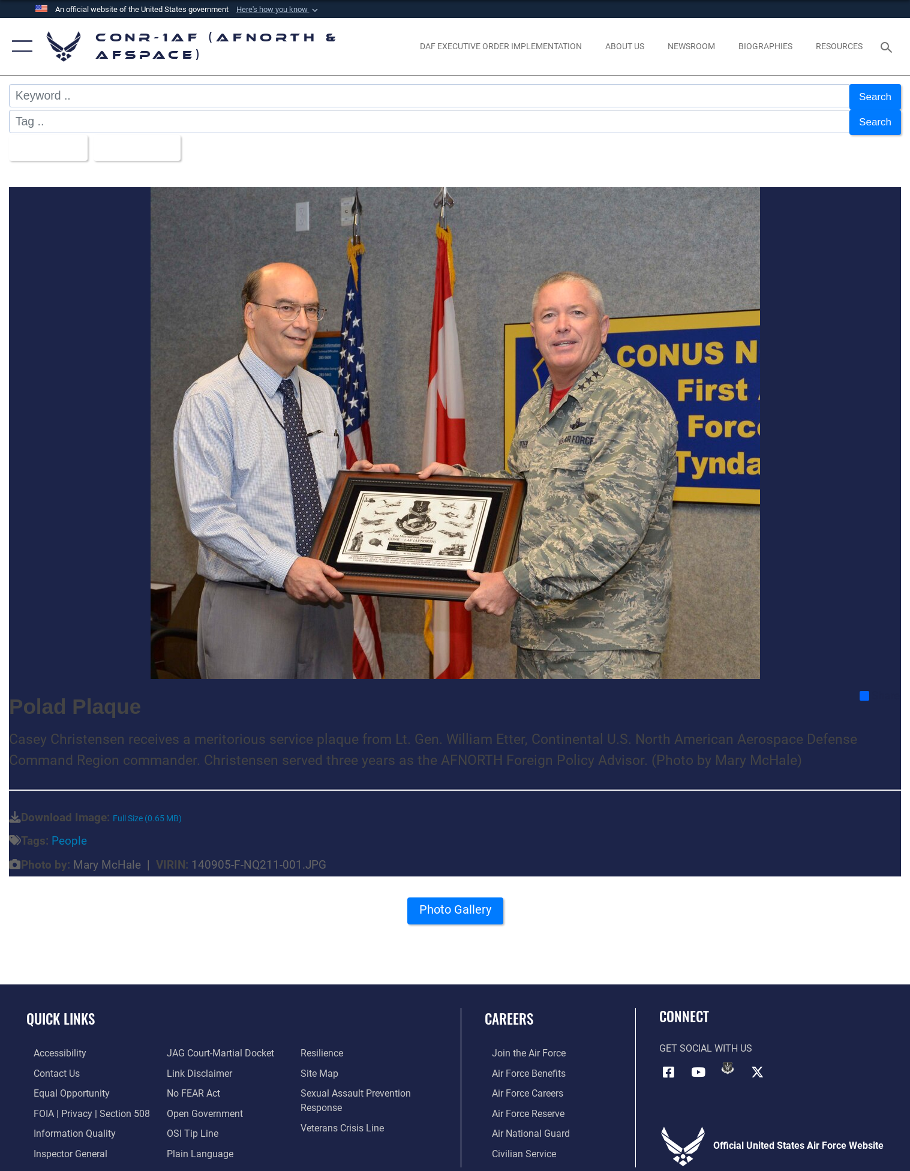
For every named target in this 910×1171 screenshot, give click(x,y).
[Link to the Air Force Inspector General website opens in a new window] (63, 1145)
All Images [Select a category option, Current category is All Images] (47, 142)
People (69, 835)
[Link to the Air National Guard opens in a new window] (524, 1126)
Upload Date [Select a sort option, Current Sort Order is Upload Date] (144, 142)
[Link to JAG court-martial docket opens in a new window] (218, 1046)
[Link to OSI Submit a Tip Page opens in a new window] (190, 1126)
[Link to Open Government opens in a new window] (202, 1106)
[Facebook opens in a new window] (668, 1065)
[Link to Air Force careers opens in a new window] (520, 1086)
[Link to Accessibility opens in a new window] (52, 1046)
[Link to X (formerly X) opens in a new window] (757, 1065)
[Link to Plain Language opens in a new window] (197, 1145)
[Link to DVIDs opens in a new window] (728, 1062)
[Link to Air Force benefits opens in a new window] (521, 1066)
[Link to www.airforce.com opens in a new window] (521, 1046)
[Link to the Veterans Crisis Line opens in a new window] (344, 1120)
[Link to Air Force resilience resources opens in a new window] (323, 1046)
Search (872, 95)
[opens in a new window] (501, 47)
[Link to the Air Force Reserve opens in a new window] (521, 1106)
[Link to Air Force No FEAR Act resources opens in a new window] (191, 1086)
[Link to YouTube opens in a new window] (698, 1065)
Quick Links (60, 1011)
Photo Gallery (455, 906)
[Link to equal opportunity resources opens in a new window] (64, 1086)
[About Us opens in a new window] (625, 47)
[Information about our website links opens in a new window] (197, 1066)
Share (880, 690)
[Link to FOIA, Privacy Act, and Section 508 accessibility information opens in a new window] (84, 1106)
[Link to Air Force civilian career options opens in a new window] (517, 1145)
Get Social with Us (705, 1042)
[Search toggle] (887, 46)
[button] (278, 10)
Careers (509, 1011)
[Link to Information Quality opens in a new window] (67, 1126)
